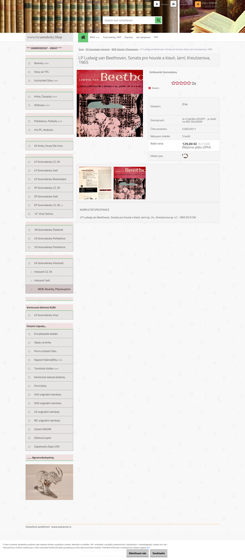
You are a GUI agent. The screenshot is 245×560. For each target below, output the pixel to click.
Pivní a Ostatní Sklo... (46, 351)
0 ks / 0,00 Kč (209, 3)
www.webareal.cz (61, 527)
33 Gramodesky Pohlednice (49, 247)
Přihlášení (159, 4)
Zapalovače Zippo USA (46, 446)
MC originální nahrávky (47, 420)
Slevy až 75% (41, 72)
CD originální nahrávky (47, 412)
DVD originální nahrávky (47, 403)
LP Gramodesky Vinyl (46, 315)
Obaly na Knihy (42, 342)
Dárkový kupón (42, 438)
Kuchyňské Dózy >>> (46, 80)
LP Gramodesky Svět (46, 170)
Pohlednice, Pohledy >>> (48, 121)
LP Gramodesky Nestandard (50, 179)
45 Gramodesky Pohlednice (49, 238)
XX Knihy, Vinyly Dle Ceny (48, 146)
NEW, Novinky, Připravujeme (54, 289)
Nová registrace (182, 4)
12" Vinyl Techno (43, 214)
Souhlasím (157, 553)
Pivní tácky (40, 386)
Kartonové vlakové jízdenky (49, 377)
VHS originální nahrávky (47, 394)
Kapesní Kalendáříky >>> (48, 360)
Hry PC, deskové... (44, 130)
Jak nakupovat (143, 37)
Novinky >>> (41, 63)
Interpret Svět (42, 280)
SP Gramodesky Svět (46, 196)
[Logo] (49, 20)
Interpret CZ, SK (43, 272)
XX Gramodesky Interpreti (48, 263)
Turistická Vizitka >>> (46, 368)
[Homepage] (84, 37)
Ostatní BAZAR (42, 429)
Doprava (129, 37)
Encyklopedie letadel (46, 334)
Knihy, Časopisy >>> (45, 96)
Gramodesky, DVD (112, 37)
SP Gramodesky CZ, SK (47, 188)
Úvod (81, 49)
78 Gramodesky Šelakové (48, 230)
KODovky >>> (42, 105)
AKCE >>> (95, 37)
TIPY (156, 37)
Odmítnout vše (132, 553)
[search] (158, 20)
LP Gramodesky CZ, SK (47, 162)
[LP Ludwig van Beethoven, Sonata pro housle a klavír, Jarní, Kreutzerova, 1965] (110, 71)
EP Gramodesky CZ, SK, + (48, 205)
